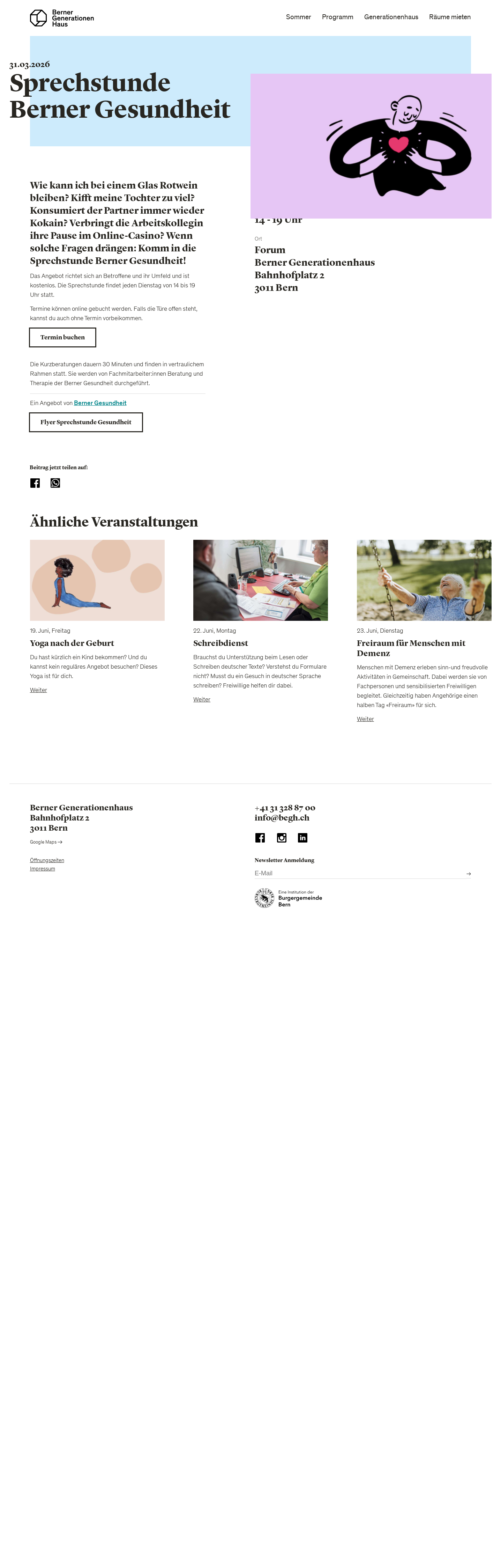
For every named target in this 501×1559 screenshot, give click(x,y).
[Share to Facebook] (35, 483)
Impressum (42, 869)
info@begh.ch (282, 818)
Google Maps (46, 842)
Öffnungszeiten (47, 860)
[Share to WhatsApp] (55, 483)
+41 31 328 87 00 (285, 807)
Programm (337, 17)
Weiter (38, 690)
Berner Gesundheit (100, 403)
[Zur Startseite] (62, 18)
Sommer (298, 17)
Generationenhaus (391, 17)
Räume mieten (450, 17)
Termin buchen (62, 337)
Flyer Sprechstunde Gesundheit (86, 422)
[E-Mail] (360, 874)
